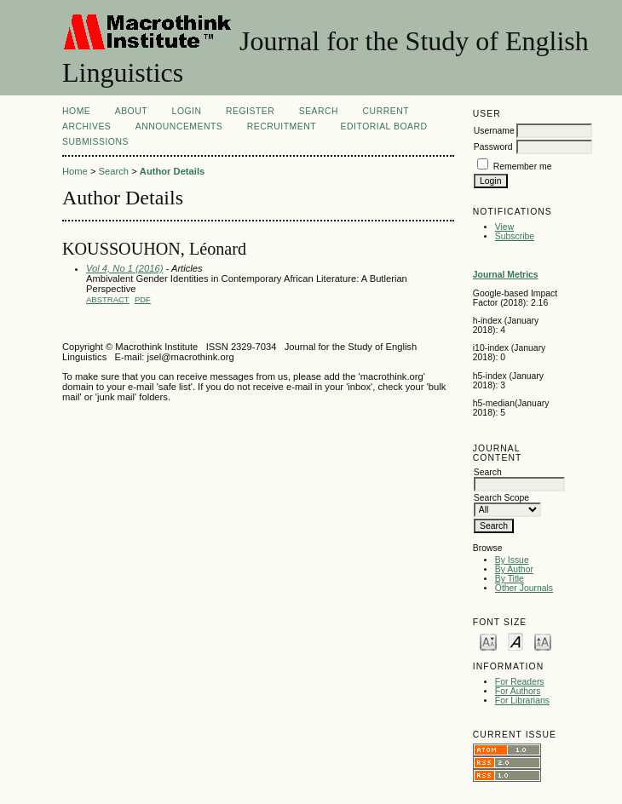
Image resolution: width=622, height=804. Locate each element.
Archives (86, 126)
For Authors (518, 691)
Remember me (522, 166)
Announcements (179, 126)
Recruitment (281, 126)
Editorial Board (384, 126)
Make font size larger (542, 641)
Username (494, 130)
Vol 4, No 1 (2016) (124, 268)
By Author (514, 569)
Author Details (172, 171)
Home (76, 111)
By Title (509, 578)
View (504, 227)
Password (493, 147)
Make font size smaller (488, 641)
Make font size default (515, 641)
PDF (143, 299)
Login (187, 111)
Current (386, 111)
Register (250, 111)
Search (318, 111)
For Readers (519, 681)
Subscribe (514, 236)
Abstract (108, 299)
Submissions (95, 141)
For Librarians (522, 700)
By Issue (512, 560)
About (131, 111)
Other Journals (524, 588)
